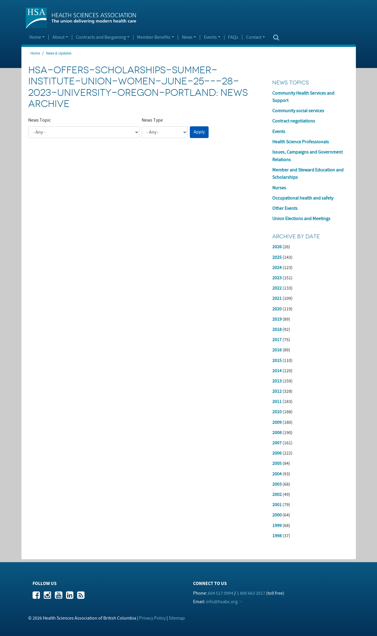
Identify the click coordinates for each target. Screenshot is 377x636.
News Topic (39, 120)
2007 (277, 443)
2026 (277, 247)
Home (35, 37)
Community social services (298, 111)
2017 (277, 340)
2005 (277, 463)
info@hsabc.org (222, 602)
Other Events (284, 208)
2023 (277, 278)
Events (210, 37)
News (187, 37)
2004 (277, 474)
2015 (277, 360)
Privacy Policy (152, 618)
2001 (277, 505)
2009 (277, 422)
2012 (277, 391)
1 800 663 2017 (251, 593)
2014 (277, 371)
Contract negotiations (293, 121)
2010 (277, 412)
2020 (277, 309)
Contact (253, 37)
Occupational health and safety (302, 198)
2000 (277, 515)
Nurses (279, 188)
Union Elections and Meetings (301, 219)
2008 (277, 433)
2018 (277, 329)
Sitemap (177, 618)
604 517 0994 (220, 593)
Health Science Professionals (300, 142)
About (59, 37)
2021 (277, 298)
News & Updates (58, 53)
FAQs (233, 37)
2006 (277, 453)
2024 (277, 268)
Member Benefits (153, 37)
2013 (277, 381)
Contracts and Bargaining (101, 37)
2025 (277, 257)
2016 (277, 350)
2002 (277, 494)
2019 (277, 319)
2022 (277, 288)
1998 (277, 536)
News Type (152, 120)
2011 (277, 401)
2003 (277, 484)
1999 (277, 525)
